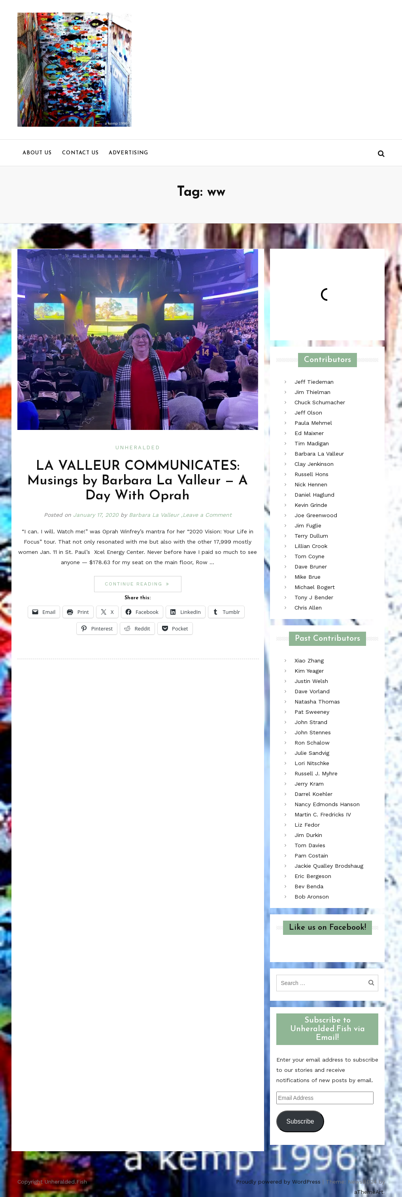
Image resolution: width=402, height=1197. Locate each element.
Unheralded (137, 447)
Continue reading (143, 584)
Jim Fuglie (307, 525)
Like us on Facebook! (327, 928)
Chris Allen (308, 607)
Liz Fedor (307, 825)
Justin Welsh (311, 681)
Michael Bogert (314, 587)
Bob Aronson (311, 896)
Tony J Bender (313, 597)
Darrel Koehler (313, 794)
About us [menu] (37, 153)
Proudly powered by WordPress (278, 1181)
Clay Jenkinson (314, 464)
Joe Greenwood (315, 515)
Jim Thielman (312, 392)
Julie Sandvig (311, 753)
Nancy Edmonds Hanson (327, 804)
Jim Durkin (308, 835)
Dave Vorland (312, 691)
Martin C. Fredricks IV (322, 814)
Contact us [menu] (80, 153)
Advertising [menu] (128, 153)
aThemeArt (368, 1192)
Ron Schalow (312, 742)
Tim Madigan (311, 443)
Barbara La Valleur (154, 515)
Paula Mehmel (313, 423)
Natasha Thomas (317, 701)
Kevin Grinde (310, 505)
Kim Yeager (309, 671)
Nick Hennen (310, 484)
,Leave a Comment (206, 515)
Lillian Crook (310, 546)
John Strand (310, 722)
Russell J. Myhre (316, 773)
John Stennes (312, 732)
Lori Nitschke (311, 763)
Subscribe (300, 1121)
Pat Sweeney (311, 712)
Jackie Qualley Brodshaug (328, 866)
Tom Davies (309, 845)
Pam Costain (311, 855)
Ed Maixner (309, 433)
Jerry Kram (309, 783)
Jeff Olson (308, 412)
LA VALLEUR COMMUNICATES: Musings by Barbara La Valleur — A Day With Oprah (137, 481)
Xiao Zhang (309, 660)
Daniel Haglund (314, 495)
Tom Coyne (309, 556)
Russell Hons (311, 474)
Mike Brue (307, 577)
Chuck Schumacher (319, 402)
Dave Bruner (310, 566)
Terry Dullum (311, 536)
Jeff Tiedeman (314, 382)
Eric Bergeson (312, 876)
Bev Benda (308, 886)
